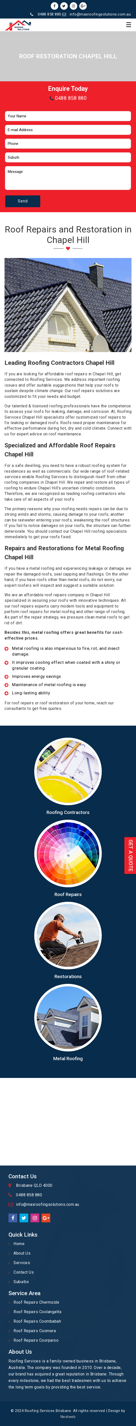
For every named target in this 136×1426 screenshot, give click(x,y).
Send (23, 201)
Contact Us (24, 1272)
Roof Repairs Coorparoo (36, 1340)
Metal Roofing (68, 1058)
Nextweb (68, 1416)
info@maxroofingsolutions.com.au (100, 14)
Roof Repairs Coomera (35, 1330)
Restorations (68, 976)
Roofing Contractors (68, 812)
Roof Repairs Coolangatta (37, 1311)
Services (22, 1262)
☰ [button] (129, 25)
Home (19, 1243)
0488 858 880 (49, 14)
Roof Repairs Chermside (36, 1302)
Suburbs (21, 1281)
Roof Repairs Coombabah (37, 1321)
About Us (22, 1253)
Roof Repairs (68, 894)
